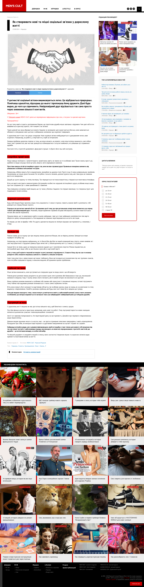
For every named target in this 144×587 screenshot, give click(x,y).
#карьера (14, 346)
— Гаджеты (36, 567)
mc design (126, 578)
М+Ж (45, 9)
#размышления (29, 346)
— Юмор (16, 567)
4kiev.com (86, 569)
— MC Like (7, 567)
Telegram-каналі (14, 117)
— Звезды (7, 570)
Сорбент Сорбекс (111, 579)
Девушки (36, 9)
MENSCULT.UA (109, 565)
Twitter (40, 93)
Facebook (18, 93)
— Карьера (48, 570)
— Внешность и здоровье (52, 567)
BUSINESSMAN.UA (110, 567)
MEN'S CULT (87, 567)
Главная (9, 17)
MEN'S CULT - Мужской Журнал (36, 343)
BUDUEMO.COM (110, 569)
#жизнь (42, 346)
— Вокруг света (49, 572)
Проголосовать (108, 215)
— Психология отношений (21, 570)
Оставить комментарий (31, 352)
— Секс (16, 572)
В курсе (77, 9)
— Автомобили (37, 570)
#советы (21, 346)
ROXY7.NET (88, 565)
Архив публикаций (69, 568)
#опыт (37, 346)
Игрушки (55, 9)
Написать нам (136, 584)
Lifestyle (66, 9)
